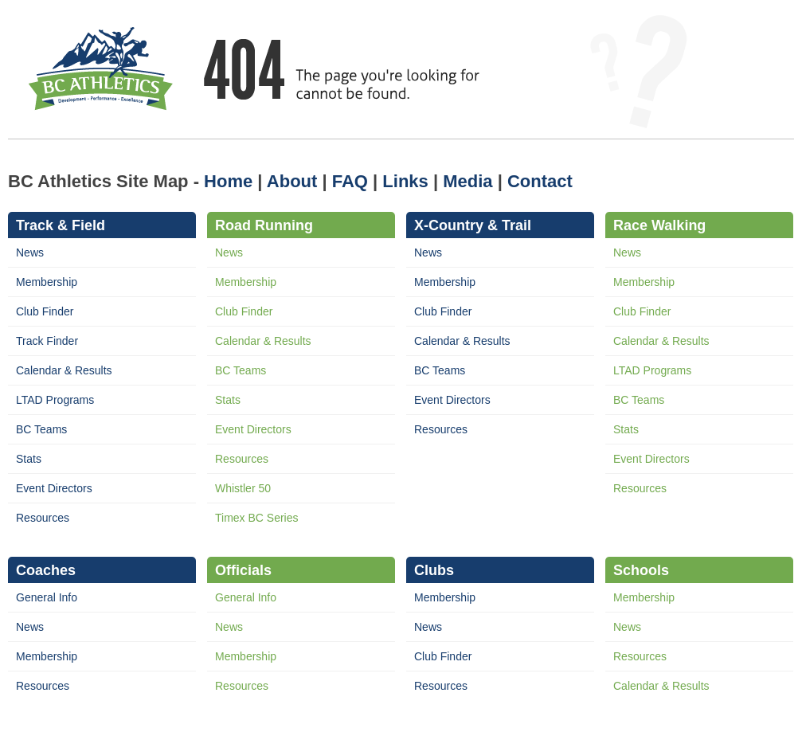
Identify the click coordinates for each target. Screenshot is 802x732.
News (30, 252)
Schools (641, 570)
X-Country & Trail (472, 225)
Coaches (46, 570)
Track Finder (47, 341)
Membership (46, 282)
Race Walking (659, 225)
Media (467, 181)
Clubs (434, 570)
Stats (28, 458)
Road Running (264, 225)
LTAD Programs (55, 399)
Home (228, 181)
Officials (243, 570)
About (292, 181)
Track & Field (60, 225)
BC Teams (41, 429)
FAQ (350, 181)
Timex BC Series (257, 517)
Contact (540, 181)
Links (405, 181)
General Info (46, 597)
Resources (42, 517)
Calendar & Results (64, 370)
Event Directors (54, 488)
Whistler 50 (243, 488)
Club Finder (44, 311)
